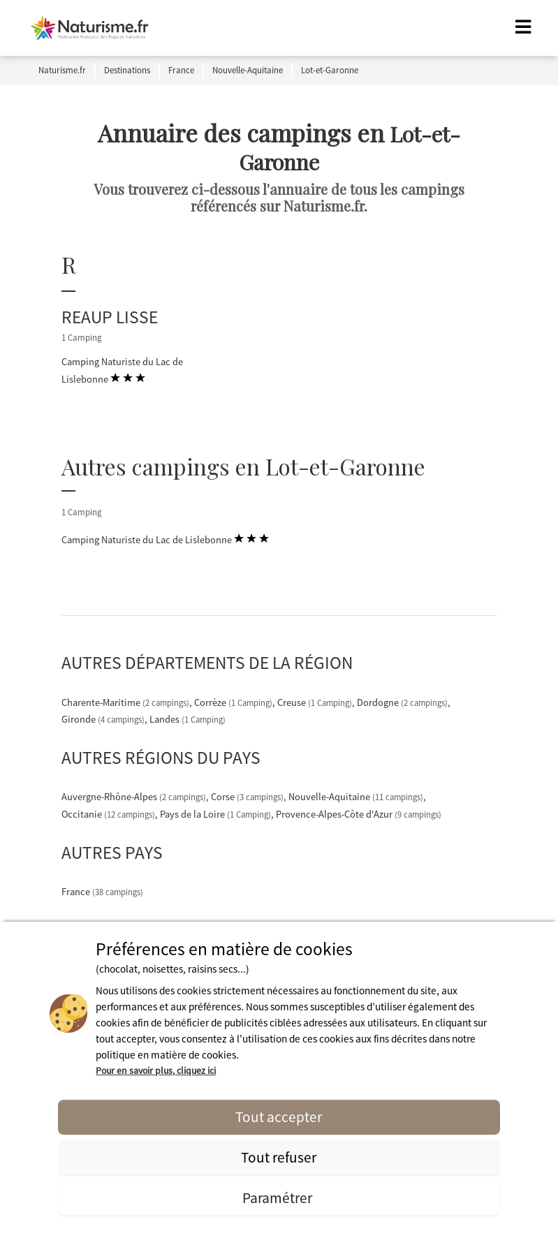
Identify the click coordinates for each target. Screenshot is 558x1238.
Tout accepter (278, 1116)
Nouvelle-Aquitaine (356, 796)
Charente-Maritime (126, 702)
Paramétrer (278, 1197)
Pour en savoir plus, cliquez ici (156, 1070)
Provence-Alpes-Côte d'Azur (358, 814)
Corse (248, 796)
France (102, 891)
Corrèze (234, 702)
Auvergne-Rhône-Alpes (134, 796)
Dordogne (403, 702)
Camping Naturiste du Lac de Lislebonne (122, 371)
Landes (187, 719)
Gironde (104, 719)
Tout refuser (278, 1157)
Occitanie (109, 814)
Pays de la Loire (216, 814)
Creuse (315, 702)
